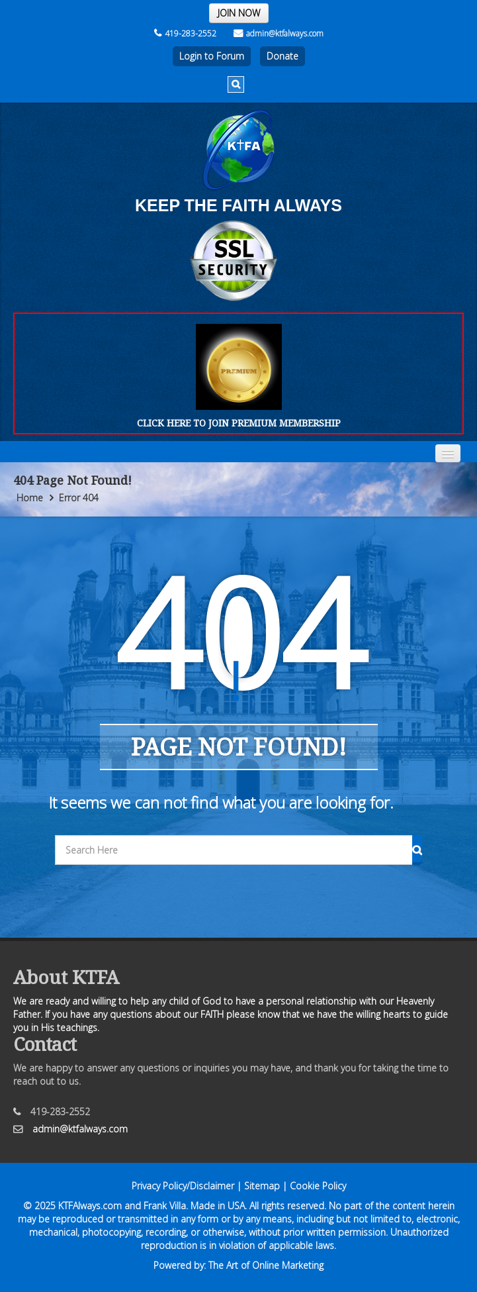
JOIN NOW (239, 13)
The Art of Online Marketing (266, 1265)
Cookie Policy (318, 1185)
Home (30, 497)
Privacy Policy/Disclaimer (183, 1185)
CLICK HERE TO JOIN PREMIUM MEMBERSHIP (239, 423)
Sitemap (262, 1185)
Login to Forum (211, 56)
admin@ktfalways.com (279, 33)
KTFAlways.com (90, 1205)
